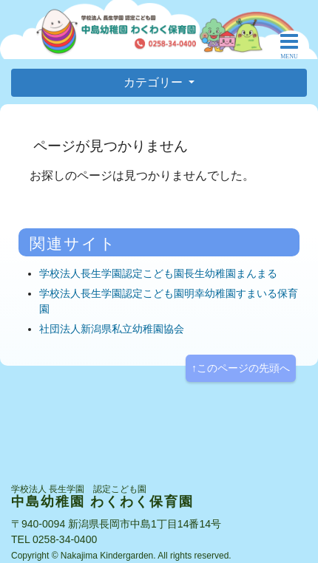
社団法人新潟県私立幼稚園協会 (111, 329)
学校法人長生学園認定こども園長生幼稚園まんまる (158, 273)
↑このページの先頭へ (241, 368)
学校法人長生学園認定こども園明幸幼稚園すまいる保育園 (168, 301)
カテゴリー (155, 82)
